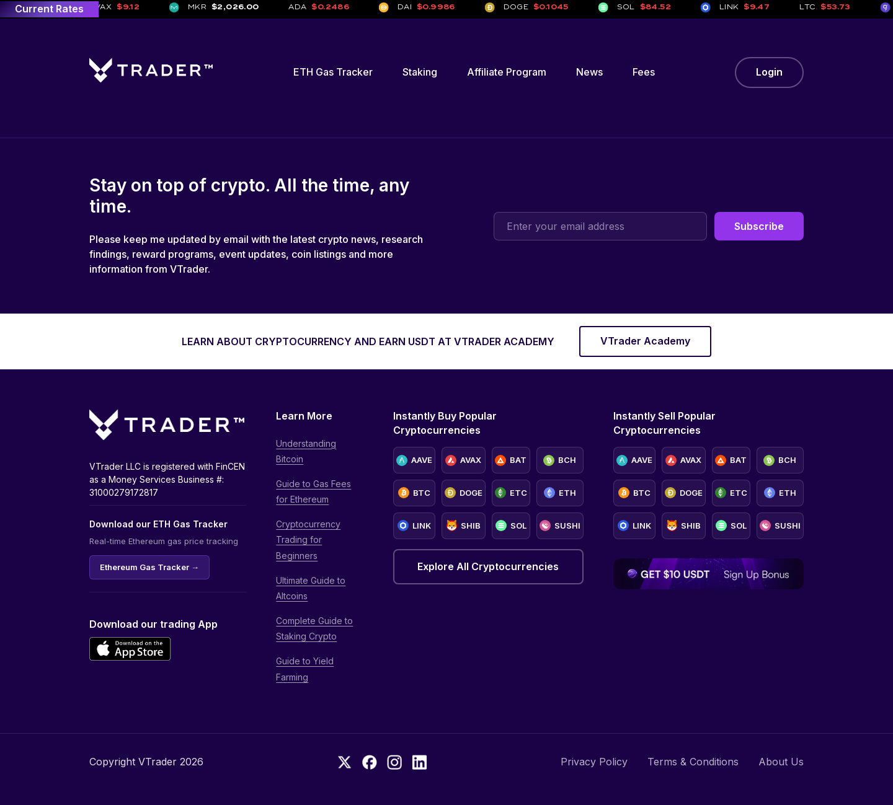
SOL (510, 525)
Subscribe (759, 226)
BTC (414, 492)
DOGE (463, 492)
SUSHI (560, 525)
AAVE (414, 460)
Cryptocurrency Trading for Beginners (308, 540)
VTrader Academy (645, 341)
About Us (781, 761)
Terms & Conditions (693, 761)
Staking (419, 72)
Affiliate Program (506, 72)
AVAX (463, 460)
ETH (560, 492)
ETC (511, 492)
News (589, 72)
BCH (559, 460)
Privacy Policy (594, 761)
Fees (644, 72)
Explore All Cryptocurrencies (488, 566)
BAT (510, 460)
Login (769, 72)
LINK (414, 525)
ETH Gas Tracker (333, 72)
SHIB (463, 525)
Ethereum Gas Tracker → (149, 567)
